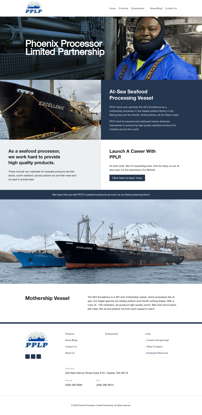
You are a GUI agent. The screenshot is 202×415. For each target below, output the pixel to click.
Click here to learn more (127, 177)
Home (113, 8)
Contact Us (171, 8)
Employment (137, 8)
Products (123, 8)
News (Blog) (156, 8)
